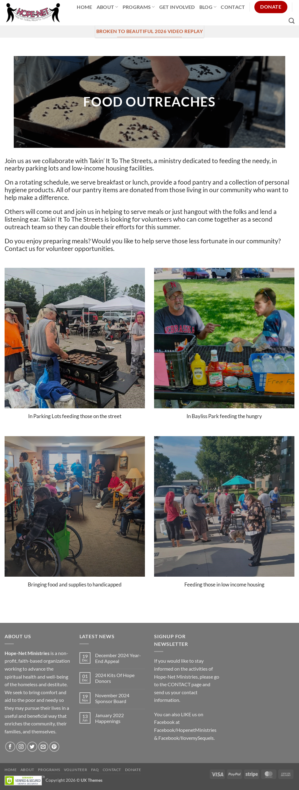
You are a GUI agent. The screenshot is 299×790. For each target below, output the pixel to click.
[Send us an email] (43, 747)
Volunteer (75, 769)
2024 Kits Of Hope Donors (115, 678)
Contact (233, 7)
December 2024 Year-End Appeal (118, 658)
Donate (133, 769)
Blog (208, 7)
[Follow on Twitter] (32, 747)
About (107, 7)
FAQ (95, 769)
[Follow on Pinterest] (54, 747)
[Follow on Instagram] (21, 747)
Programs (139, 7)
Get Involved (177, 7)
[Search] (291, 20)
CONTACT (179, 684)
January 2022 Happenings (109, 718)
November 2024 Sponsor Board (112, 698)
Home (84, 7)
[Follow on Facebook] (10, 747)
